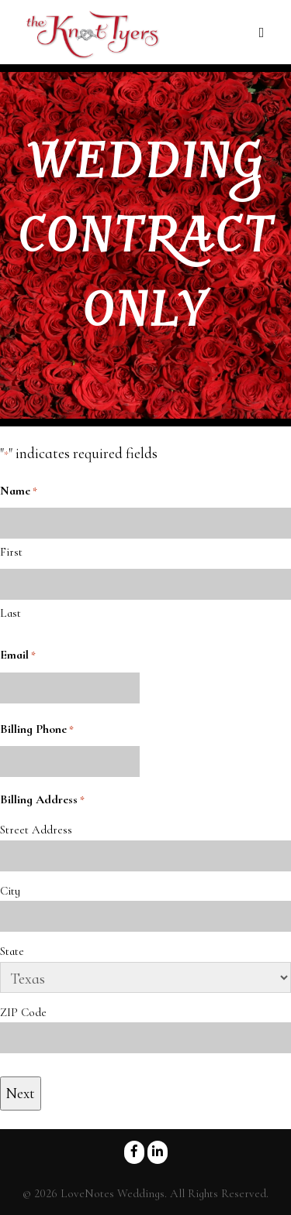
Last (10, 613)
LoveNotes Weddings (113, 1193)
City (10, 891)
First (11, 552)
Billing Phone (37, 729)
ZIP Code (23, 1012)
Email (18, 655)
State (12, 951)
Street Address (36, 830)
